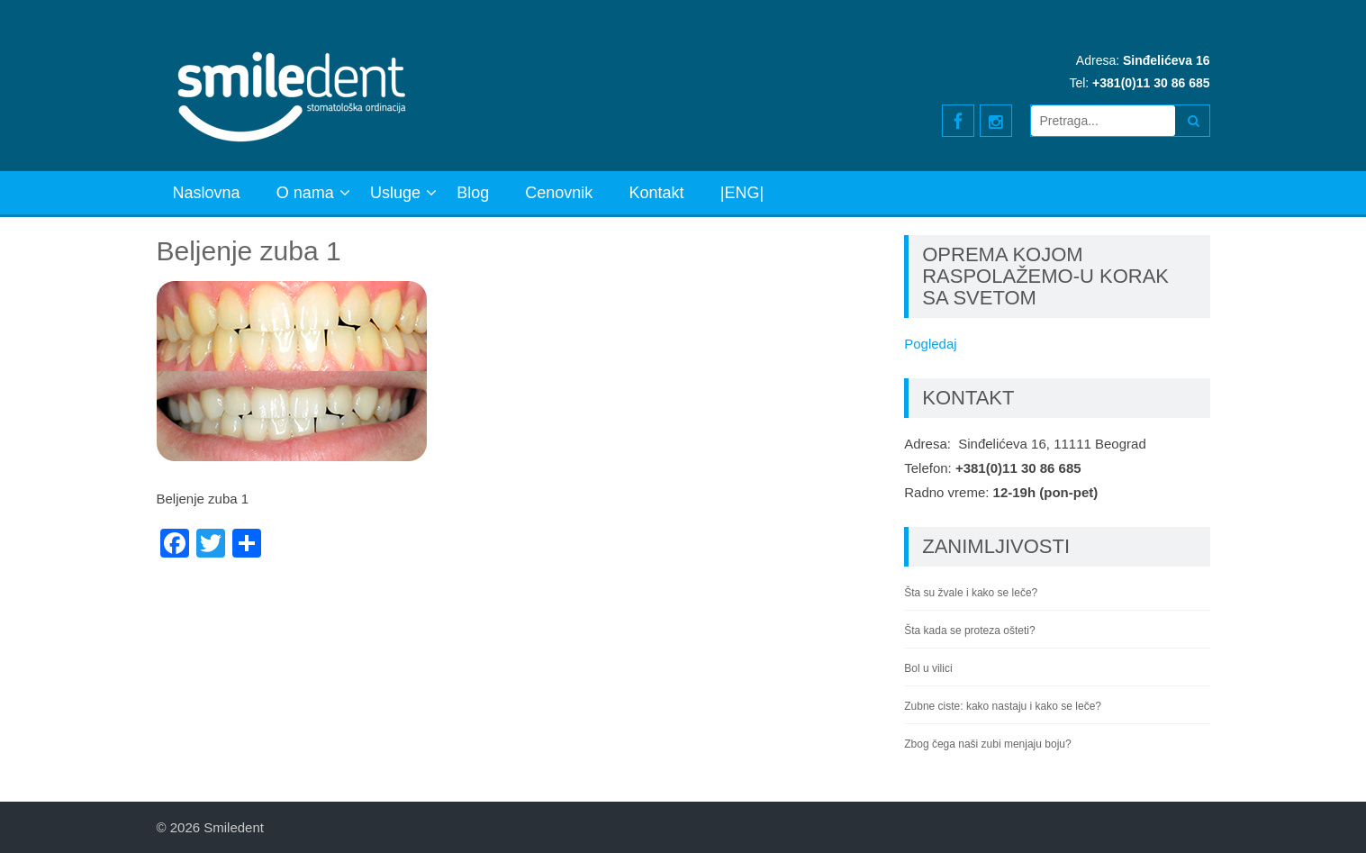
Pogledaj (930, 343)
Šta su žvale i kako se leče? (970, 592)
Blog (473, 193)
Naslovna (206, 193)
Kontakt (656, 193)
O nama (305, 193)
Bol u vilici (928, 668)
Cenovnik (559, 193)
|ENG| (742, 193)
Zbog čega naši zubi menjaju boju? (987, 744)
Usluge (395, 193)
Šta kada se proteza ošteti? (969, 630)
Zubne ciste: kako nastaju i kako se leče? (1002, 706)
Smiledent (234, 827)
